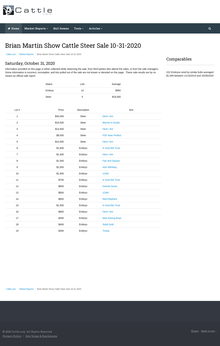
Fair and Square (111, 160)
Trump (105, 230)
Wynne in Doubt (110, 122)
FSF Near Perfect (111, 135)
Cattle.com (11, 54)
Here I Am (107, 116)
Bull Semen (61, 28)
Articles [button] (95, 28)
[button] (210, 28)
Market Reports (26, 54)
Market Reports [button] (36, 28)
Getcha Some (109, 186)
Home (13, 28)
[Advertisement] (154, 11)
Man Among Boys (111, 218)
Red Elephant (109, 199)
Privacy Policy (12, 336)
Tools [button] (79, 28)
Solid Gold (108, 224)
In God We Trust (111, 148)
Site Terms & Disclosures (41, 336)
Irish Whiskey (109, 167)
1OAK (105, 173)
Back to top (209, 331)
